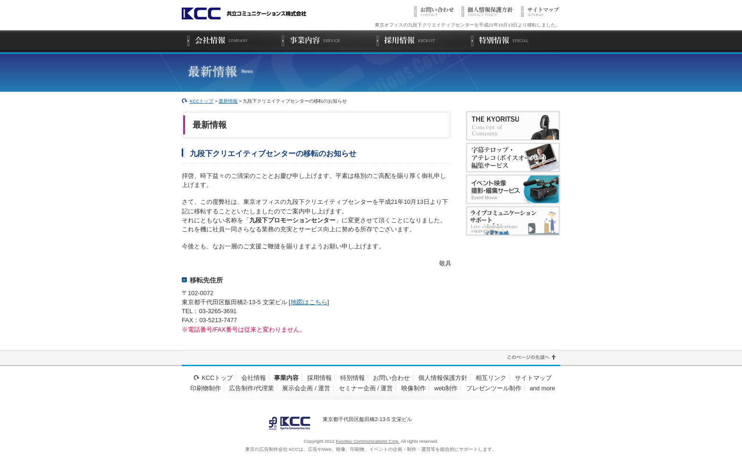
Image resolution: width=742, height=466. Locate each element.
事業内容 (286, 377)
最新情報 (228, 101)
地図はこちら (309, 302)
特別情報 (352, 377)
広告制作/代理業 (251, 388)
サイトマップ (533, 377)
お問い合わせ (391, 377)
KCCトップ (201, 101)
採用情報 (319, 377)
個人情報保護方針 (443, 377)
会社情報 (253, 377)
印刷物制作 (205, 388)
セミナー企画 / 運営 (366, 388)
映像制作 (413, 388)
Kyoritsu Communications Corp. (368, 441)
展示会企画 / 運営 (306, 388)
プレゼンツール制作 (493, 388)
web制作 (446, 388)
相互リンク (491, 377)
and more (542, 388)
